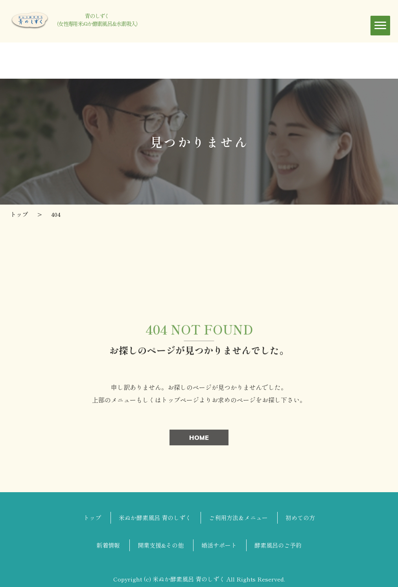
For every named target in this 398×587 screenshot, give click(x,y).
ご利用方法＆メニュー (238, 517)
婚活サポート (219, 545)
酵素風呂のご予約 (278, 545)
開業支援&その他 (161, 545)
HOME (199, 439)
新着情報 (108, 545)
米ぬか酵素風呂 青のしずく (155, 517)
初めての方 (300, 517)
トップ (92, 517)
